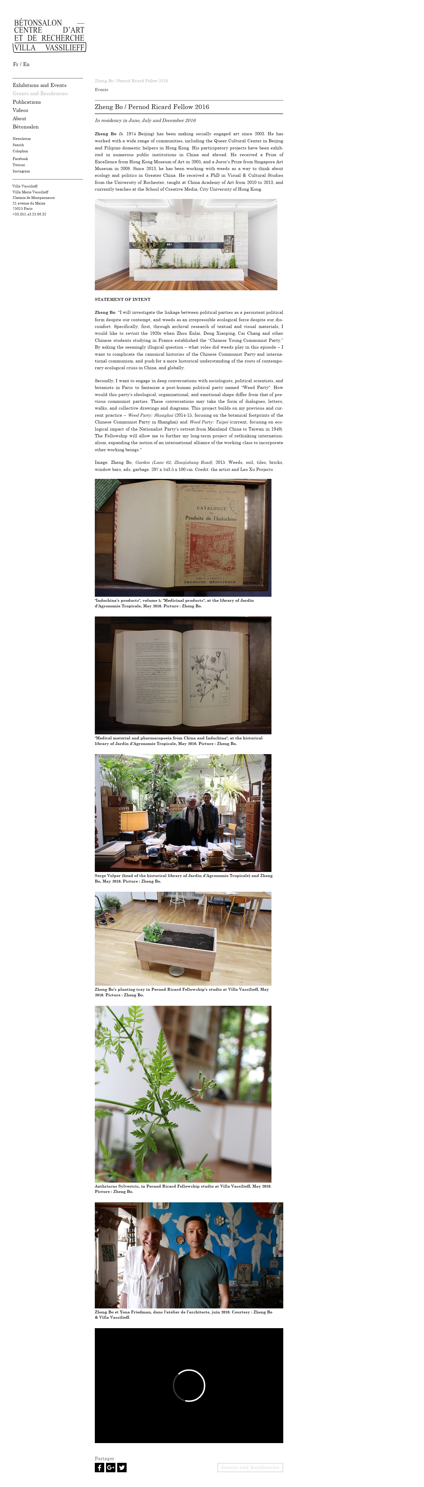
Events (101, 90)
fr (16, 64)
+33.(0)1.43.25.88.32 (29, 214)
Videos (20, 110)
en (26, 64)
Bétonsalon (26, 126)
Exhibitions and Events (40, 85)
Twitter (19, 165)
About (19, 118)
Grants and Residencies (40, 93)
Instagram (21, 171)
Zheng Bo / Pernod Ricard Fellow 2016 (131, 81)
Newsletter (22, 139)
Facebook (20, 159)
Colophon (20, 151)
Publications (27, 102)
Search (18, 145)
